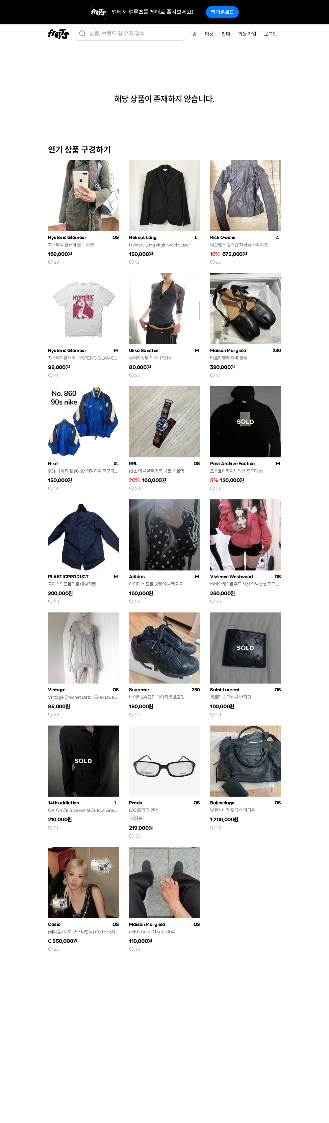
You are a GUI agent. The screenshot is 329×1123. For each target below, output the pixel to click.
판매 (226, 34)
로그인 (270, 34)
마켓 (209, 34)
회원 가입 (247, 34)
